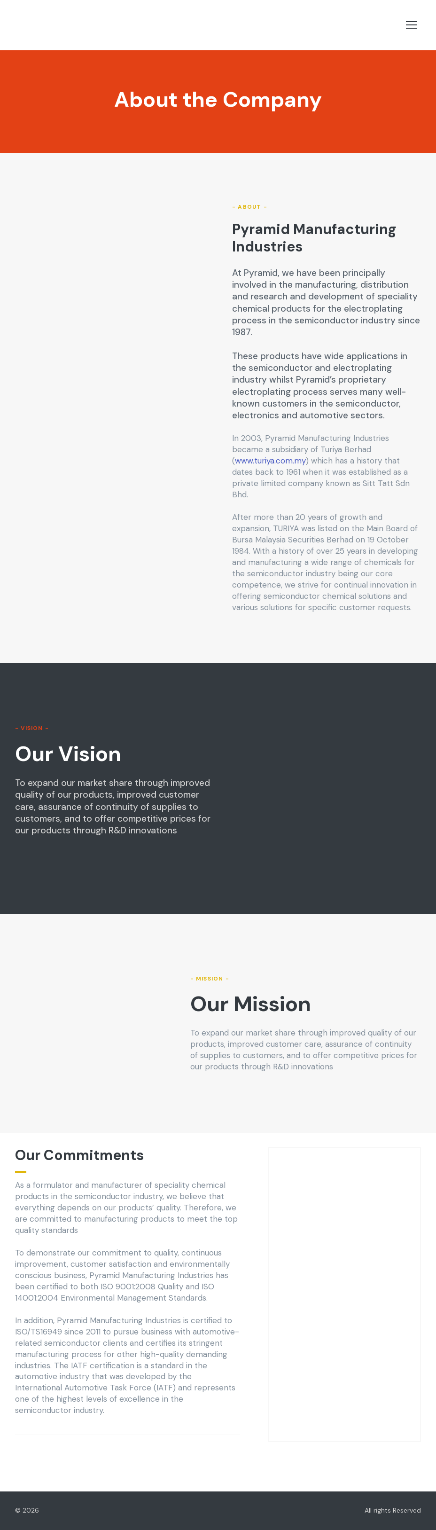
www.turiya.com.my (270, 460)
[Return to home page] (73, 25)
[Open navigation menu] (411, 25)
